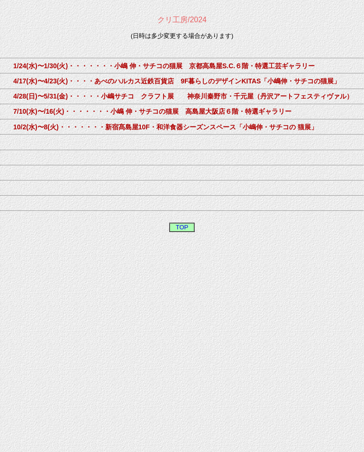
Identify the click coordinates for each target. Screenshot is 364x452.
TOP (182, 227)
